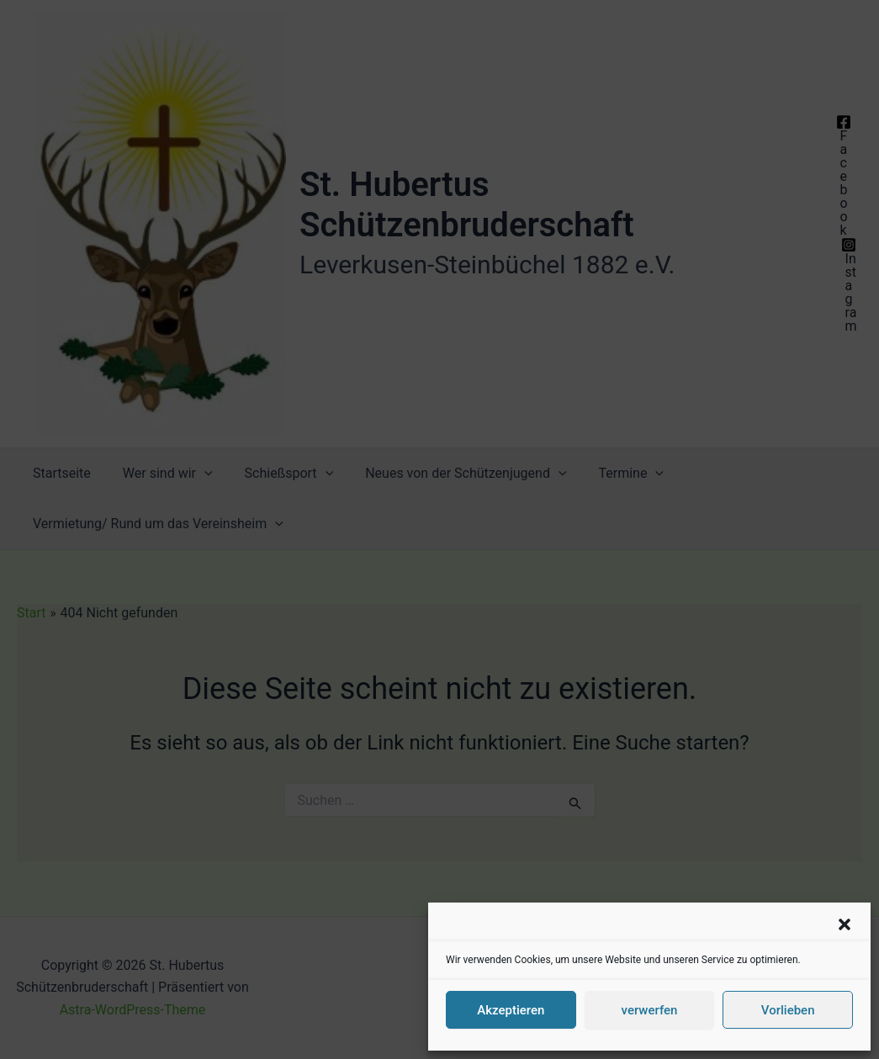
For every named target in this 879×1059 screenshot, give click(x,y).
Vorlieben (788, 1010)
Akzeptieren (510, 1010)
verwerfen (650, 1010)
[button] (844, 924)
